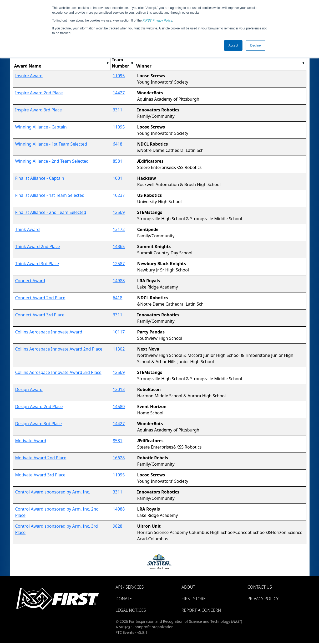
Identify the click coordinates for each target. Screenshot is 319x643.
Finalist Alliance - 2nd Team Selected (50, 212)
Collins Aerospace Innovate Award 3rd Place (58, 372)
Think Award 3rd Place (37, 263)
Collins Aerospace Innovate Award (48, 332)
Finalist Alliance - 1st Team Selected (50, 195)
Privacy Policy (157, 20)
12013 (119, 389)
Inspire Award (29, 76)
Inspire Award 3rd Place (38, 110)
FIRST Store (193, 598)
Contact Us (259, 587)
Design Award (29, 389)
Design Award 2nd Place (39, 406)
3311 (118, 110)
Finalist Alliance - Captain (39, 178)
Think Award (27, 229)
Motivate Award (30, 441)
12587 (119, 263)
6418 (118, 144)
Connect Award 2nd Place (40, 298)
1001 (118, 178)
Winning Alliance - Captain (41, 127)
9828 (118, 526)
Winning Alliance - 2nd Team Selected (52, 161)
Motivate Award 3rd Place (40, 475)
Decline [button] (255, 45)
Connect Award (30, 281)
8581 (118, 161)
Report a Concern (201, 610)
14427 (119, 93)
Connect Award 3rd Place (39, 315)
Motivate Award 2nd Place (41, 458)
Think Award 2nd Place (37, 246)
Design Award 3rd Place (38, 423)
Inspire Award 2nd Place (39, 93)
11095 (119, 76)
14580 (119, 406)
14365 (119, 246)
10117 (119, 332)
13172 (119, 229)
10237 (119, 195)
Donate (124, 598)
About (188, 587)
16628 (119, 458)
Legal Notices (131, 610)
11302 (119, 349)
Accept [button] (233, 45)
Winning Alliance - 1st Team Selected (51, 144)
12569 (119, 212)
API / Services (130, 587)
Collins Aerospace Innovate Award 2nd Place (59, 349)
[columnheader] (62, 62)
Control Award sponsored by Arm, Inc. (52, 492)
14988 (119, 281)
